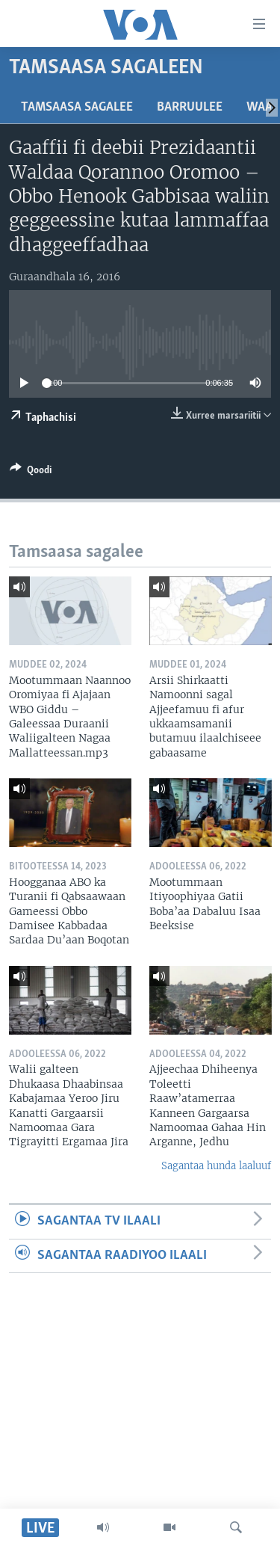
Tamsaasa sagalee (77, 107)
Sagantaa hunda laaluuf (216, 1166)
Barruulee (190, 107)
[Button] (31, 472)
